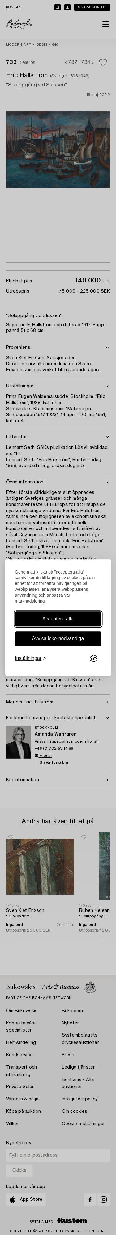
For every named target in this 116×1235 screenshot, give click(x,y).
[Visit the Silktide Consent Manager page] (93, 658)
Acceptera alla (58, 618)
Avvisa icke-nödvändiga (58, 638)
